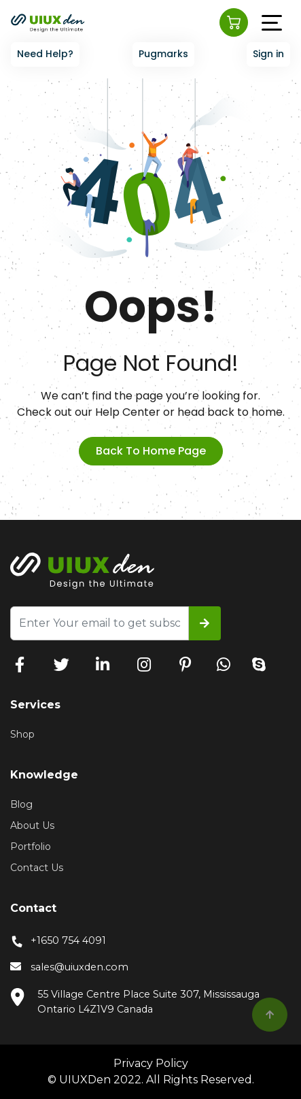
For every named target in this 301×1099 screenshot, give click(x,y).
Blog (21, 804)
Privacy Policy (150, 1063)
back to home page (151, 451)
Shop (22, 734)
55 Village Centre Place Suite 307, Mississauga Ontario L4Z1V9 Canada (135, 1001)
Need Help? (45, 54)
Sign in (268, 54)
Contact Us (36, 868)
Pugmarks (163, 54)
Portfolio (30, 846)
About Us (32, 825)
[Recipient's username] (99, 623)
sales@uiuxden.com (69, 968)
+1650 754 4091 (58, 940)
